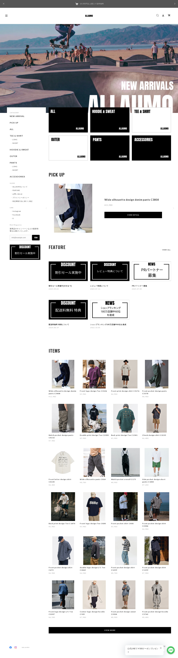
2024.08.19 (54, 328)
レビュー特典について (99, 286)
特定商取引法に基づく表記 (23, 201)
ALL (11, 129)
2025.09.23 (54, 289)
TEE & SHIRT (16, 136)
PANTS (13, 163)
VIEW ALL (166, 250)
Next (172, 68)
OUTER (13, 156)
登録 (36, 238)
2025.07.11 (95, 289)
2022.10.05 (95, 328)
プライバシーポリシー (21, 197)
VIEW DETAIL (133, 215)
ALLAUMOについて (20, 187)
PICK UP (14, 123)
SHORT (15, 143)
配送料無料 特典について (59, 325)
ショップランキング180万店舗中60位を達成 (108, 325)
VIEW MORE (109, 630)
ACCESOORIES (17, 177)
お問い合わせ (18, 194)
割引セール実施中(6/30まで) (60, 286)
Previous (6, 68)
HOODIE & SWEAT (19, 150)
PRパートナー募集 (139, 286)
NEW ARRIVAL (17, 116)
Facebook (16, 215)
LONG (14, 139)
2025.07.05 (137, 289)
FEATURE (16, 190)
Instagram (17, 211)
